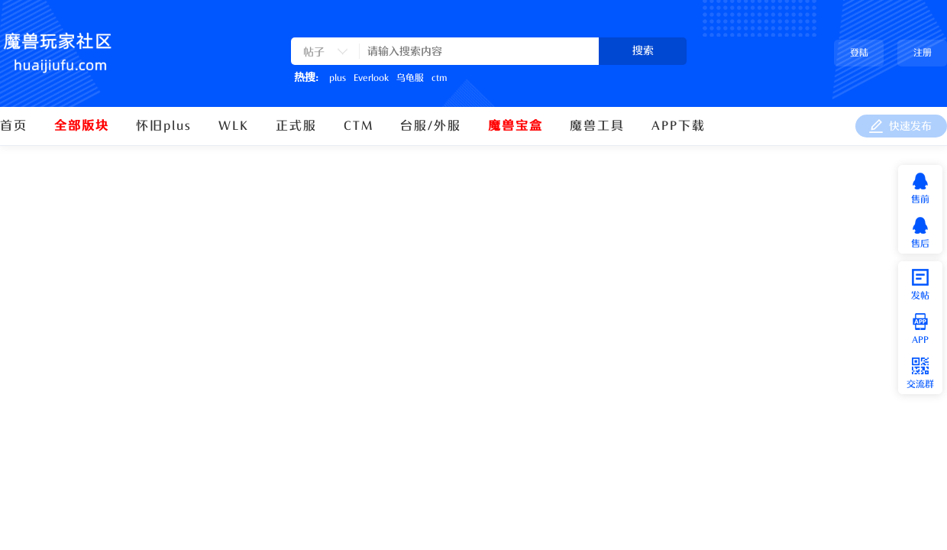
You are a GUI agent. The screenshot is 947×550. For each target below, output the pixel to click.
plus (337, 78)
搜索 (643, 51)
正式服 (296, 126)
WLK (233, 126)
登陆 (859, 52)
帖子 (314, 52)
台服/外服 (430, 126)
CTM (358, 126)
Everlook (371, 78)
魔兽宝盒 (515, 126)
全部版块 (81, 126)
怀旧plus (164, 126)
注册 (922, 52)
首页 (13, 126)
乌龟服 (410, 78)
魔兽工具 (597, 126)
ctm (439, 78)
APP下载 (678, 126)
